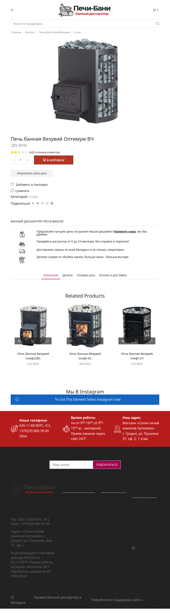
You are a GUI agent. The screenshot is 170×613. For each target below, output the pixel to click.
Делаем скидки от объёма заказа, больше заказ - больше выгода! (83, 258)
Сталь (81, 32)
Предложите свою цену (33, 174)
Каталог (31, 32)
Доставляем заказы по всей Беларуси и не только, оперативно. (81, 251)
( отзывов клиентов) (45, 152)
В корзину (56, 160)
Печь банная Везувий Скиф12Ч (137, 358)
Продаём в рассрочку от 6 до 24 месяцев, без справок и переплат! (83, 243)
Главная (16, 32)
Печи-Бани (23, 600)
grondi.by (152, 602)
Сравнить (23, 192)
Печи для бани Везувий (57, 32)
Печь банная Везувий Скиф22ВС (33, 358)
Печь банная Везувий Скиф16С (85, 358)
